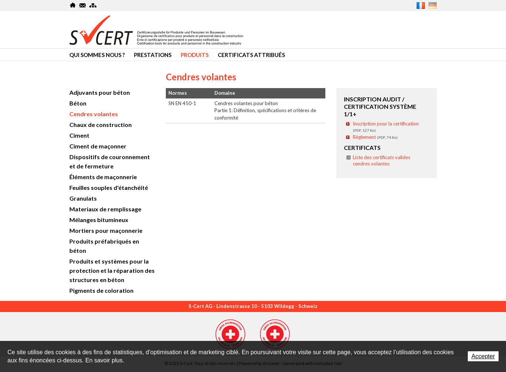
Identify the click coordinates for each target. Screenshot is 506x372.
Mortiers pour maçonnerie (105, 230)
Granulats (83, 198)
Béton (77, 103)
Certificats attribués (251, 54)
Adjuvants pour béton (99, 92)
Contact (82, 5)
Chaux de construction (100, 124)
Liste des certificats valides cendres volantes (381, 160)
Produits (194, 54)
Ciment (79, 135)
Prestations (152, 54)
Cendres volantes (93, 113)
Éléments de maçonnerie (103, 176)
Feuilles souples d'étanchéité (108, 187)
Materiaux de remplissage (105, 208)
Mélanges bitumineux (98, 219)
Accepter (483, 356)
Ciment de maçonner (97, 146)
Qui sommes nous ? (97, 54)
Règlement (375, 137)
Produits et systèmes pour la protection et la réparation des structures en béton (112, 270)
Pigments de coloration (101, 290)
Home (72, 5)
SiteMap (92, 5)
